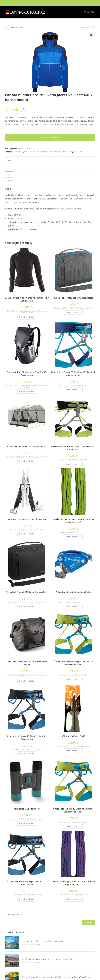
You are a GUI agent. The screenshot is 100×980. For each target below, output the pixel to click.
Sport (79, 385)
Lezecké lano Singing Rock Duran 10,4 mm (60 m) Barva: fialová (73, 883)
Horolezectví (72, 385)
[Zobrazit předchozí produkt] (7, 27)
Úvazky (84, 385)
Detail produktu (50, 137)
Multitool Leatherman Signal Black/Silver (26, 519)
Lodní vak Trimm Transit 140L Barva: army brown (27, 663)
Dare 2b (8, 160)
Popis (9, 174)
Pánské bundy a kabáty (62, 151)
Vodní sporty (26, 676)
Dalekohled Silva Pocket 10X (27, 808)
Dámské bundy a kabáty (15, 311)
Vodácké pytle (42, 675)
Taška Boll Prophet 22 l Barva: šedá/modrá (73, 297)
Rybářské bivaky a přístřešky (37, 457)
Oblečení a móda (31, 151)
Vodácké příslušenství (28, 675)
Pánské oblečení (80, 151)
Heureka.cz (18, 151)
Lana (80, 532)
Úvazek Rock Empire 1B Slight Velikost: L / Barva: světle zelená (73, 663)
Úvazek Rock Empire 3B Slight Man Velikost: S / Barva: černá (73, 448)
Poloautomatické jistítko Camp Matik (73, 592)
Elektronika (25, 819)
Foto (31, 819)
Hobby (17, 457)
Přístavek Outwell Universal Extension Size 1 (27, 446)
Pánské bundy (46, 151)
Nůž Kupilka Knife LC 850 (73, 736)
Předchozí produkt (17, 27)
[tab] (50, 174)
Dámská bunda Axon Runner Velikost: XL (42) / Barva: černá (27, 299)
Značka (10, 180)
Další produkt (85, 27)
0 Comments (32, 943)
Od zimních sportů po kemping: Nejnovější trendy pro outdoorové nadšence (53, 971)
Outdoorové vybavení (31, 529)
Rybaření (23, 457)
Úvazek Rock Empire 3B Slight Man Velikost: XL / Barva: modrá (73, 373)
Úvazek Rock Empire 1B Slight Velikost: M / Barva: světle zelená (73, 810)
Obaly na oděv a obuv (33, 385)
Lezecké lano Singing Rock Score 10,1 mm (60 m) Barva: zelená (73, 521)
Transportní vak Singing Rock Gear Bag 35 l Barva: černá (27, 373)
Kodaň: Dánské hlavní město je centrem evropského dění (44, 956)
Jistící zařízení (80, 602)
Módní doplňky (73, 308)
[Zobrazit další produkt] (93, 27)
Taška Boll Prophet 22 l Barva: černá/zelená (26, 592)
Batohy (56, 308)
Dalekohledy (16, 819)
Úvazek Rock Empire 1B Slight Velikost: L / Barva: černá (27, 737)
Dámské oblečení (31, 311)
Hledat (88, 922)
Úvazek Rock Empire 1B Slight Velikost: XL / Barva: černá (26, 883)
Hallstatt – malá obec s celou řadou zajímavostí (40, 940)
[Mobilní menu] (88, 12)
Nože (21, 529)
